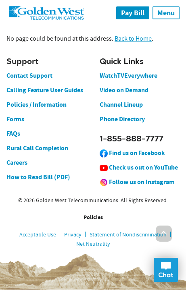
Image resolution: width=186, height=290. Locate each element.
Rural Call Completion (37, 148)
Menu (166, 13)
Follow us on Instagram (137, 182)
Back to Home (133, 39)
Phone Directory (122, 119)
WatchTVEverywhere (128, 75)
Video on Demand (124, 90)
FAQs (13, 133)
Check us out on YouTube (139, 167)
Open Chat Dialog (166, 270)
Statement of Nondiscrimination (128, 234)
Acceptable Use (37, 234)
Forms (15, 119)
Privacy (73, 234)
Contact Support (29, 75)
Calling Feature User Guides (44, 90)
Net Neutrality (93, 243)
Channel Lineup (121, 104)
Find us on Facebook (132, 153)
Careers (16, 162)
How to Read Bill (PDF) (38, 177)
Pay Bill (132, 13)
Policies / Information (36, 104)
